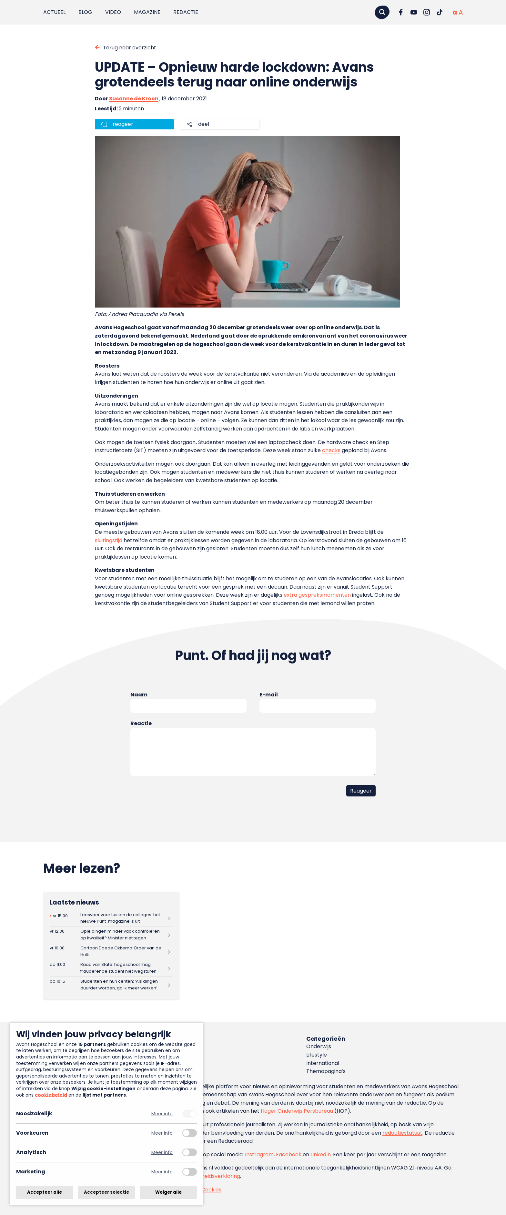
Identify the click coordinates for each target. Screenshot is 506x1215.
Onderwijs (318, 1046)
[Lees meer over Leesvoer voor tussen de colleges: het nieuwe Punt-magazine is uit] (111, 918)
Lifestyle (316, 1054)
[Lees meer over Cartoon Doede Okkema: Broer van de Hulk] (111, 951)
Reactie (141, 723)
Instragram (259, 1154)
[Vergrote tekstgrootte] (461, 12)
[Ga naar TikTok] (439, 12)
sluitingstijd (108, 540)
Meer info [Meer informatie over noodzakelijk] (162, 1114)
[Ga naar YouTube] (413, 12)
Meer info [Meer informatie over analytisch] (162, 1152)
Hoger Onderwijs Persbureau (297, 1111)
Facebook (288, 1154)
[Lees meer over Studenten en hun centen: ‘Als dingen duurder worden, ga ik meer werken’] (111, 985)
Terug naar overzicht (129, 47)
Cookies (211, 1189)
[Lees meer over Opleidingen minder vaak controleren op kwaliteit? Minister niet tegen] (111, 935)
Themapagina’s (326, 1071)
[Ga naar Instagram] (426, 12)
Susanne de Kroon (133, 98)
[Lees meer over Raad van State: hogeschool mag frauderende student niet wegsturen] (111, 968)
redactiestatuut (402, 1133)
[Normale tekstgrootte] (454, 12)
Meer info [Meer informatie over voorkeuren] (162, 1133)
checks (331, 450)
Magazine (147, 12)
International (322, 1063)
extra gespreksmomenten (317, 595)
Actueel (54, 12)
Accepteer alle (44, 1192)
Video (113, 12)
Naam (138, 694)
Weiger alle (168, 1192)
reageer (123, 124)
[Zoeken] (382, 12)
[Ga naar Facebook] (400, 12)
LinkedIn (320, 1154)
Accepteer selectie (106, 1192)
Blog (85, 12)
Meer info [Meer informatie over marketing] (162, 1172)
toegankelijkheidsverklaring (205, 1176)
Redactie (185, 12)
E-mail (268, 694)
